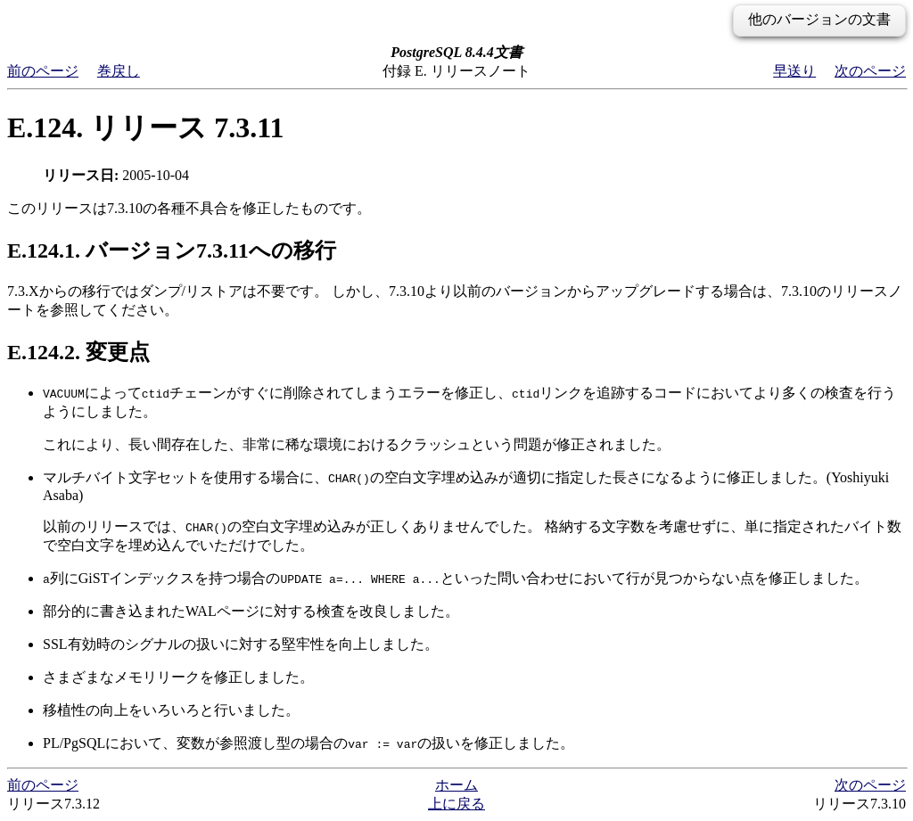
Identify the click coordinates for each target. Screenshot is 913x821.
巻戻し (118, 70)
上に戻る (456, 803)
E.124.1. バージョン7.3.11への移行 (171, 250)
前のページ (42, 70)
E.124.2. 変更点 (78, 352)
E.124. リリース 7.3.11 (145, 127)
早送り (794, 70)
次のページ (870, 70)
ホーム (456, 784)
